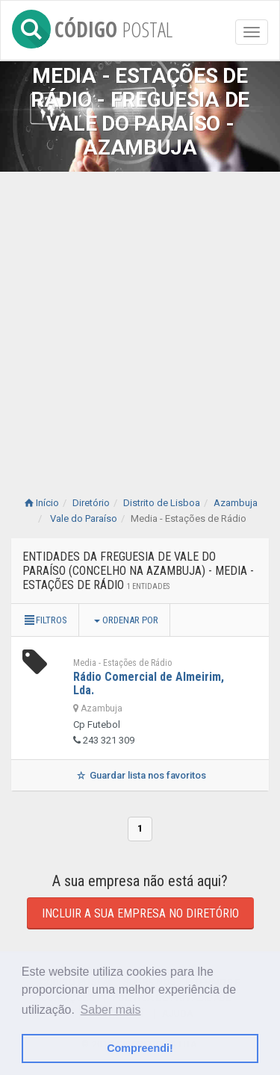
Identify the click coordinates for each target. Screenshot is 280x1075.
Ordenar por (126, 620)
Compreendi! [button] (140, 1048)
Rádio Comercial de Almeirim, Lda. (148, 683)
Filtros (44, 620)
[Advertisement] (140, 319)
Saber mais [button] (111, 1009)
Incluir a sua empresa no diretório (140, 913)
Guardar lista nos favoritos (140, 775)
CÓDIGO (92, 26)
